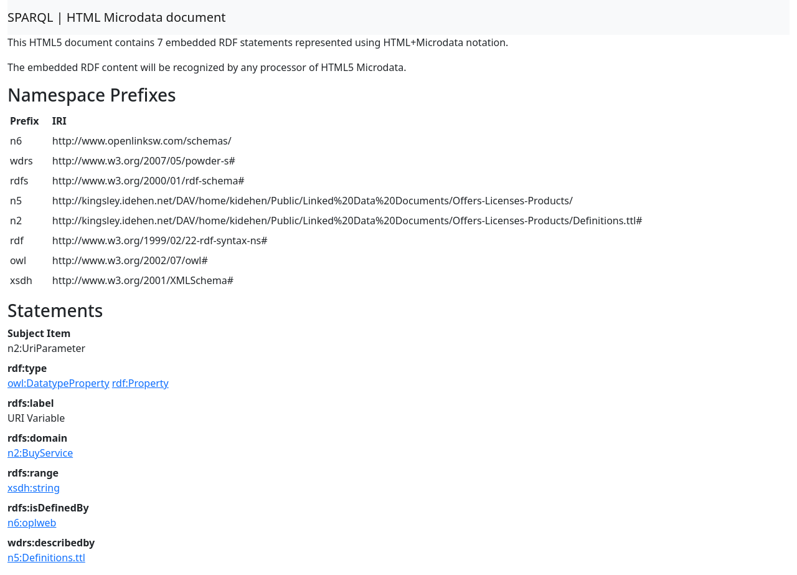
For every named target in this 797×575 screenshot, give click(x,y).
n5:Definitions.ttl (46, 557)
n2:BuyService (40, 453)
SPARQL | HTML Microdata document (116, 17)
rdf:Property (140, 383)
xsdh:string (33, 488)
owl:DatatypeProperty (58, 383)
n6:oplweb (31, 523)
